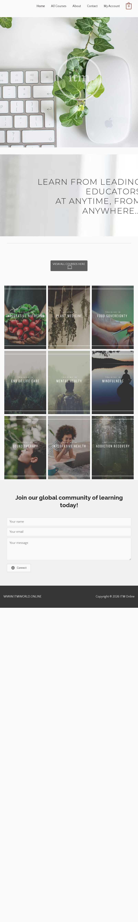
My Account (112, 6)
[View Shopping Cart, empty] (129, 6)
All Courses (58, 6)
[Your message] (69, 549)
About (77, 6)
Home (41, 6)
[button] (19, 568)
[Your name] (69, 522)
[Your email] (69, 532)
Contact (92, 6)
